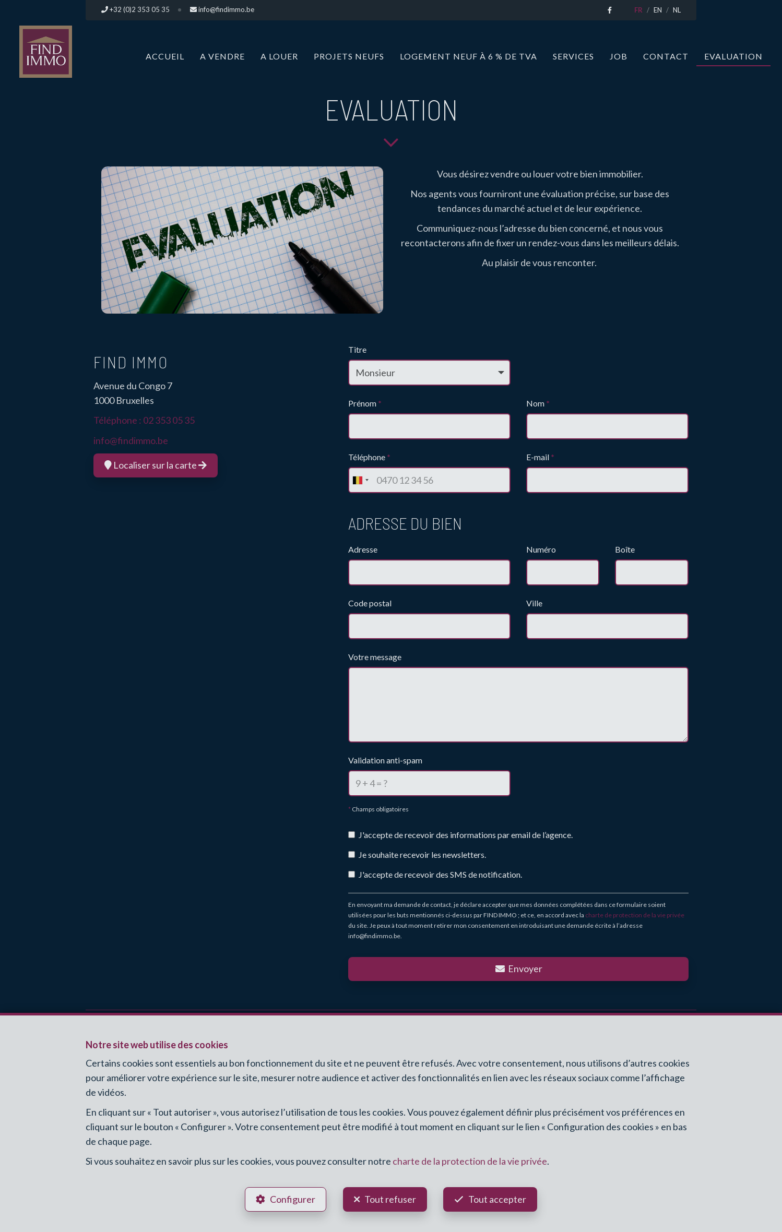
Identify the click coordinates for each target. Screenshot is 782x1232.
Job (618, 56)
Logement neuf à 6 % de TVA (468, 56)
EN (658, 10)
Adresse (362, 549)
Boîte (625, 549)
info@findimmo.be (130, 440)
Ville (534, 603)
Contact (666, 56)
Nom (538, 403)
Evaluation (733, 56)
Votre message (374, 657)
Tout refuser (390, 1198)
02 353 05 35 (169, 420)
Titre (357, 349)
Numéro (541, 549)
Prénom (365, 403)
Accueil (165, 56)
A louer (279, 56)
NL (677, 10)
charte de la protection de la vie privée (470, 1161)
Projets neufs (349, 56)
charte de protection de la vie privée (634, 914)
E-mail (540, 457)
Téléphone (369, 457)
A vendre (222, 56)
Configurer (292, 1198)
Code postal (370, 603)
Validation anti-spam (385, 759)
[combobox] (360, 480)
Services (573, 56)
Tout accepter (498, 1198)
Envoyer (518, 968)
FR (638, 10)
